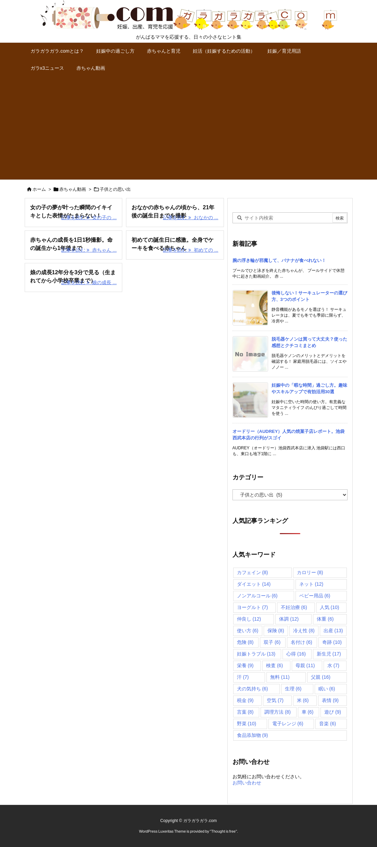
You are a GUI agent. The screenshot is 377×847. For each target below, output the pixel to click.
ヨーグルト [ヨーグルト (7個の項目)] (252, 607)
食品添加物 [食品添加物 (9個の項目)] (252, 735)
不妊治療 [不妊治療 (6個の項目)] (294, 607)
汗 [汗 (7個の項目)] (243, 677)
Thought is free (223, 831)
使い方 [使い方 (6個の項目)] (248, 630)
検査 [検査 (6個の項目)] (274, 665)
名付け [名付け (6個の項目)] (301, 642)
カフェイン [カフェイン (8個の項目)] (252, 572)
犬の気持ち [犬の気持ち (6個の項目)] (252, 688)
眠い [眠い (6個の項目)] (326, 688)
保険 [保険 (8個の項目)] (275, 630)
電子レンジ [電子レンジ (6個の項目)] (287, 723)
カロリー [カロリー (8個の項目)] (310, 572)
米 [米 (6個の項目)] (303, 700)
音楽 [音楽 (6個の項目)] (327, 723)
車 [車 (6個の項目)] (308, 712)
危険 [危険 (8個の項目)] (245, 642)
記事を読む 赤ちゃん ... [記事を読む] (88, 250)
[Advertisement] (188, 128)
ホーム (39, 189)
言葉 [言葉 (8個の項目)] (245, 712)
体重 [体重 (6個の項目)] (325, 619)
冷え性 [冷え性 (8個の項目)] (304, 630)
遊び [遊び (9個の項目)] (332, 712)
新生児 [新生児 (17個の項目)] (329, 654)
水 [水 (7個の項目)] (333, 665)
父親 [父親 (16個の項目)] (320, 677)
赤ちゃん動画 (72, 189)
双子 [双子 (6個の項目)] (272, 642)
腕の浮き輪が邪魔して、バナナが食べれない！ (279, 260)
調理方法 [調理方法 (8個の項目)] (277, 712)
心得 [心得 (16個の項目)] (296, 654)
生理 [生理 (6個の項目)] (293, 688)
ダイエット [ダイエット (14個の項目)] (254, 584)
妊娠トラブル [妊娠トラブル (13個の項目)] (256, 654)
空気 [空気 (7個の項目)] (275, 700)
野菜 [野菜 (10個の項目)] (246, 723)
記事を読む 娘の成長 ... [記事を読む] (88, 282)
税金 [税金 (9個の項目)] (245, 700)
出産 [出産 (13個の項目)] (333, 630)
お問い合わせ (247, 782)
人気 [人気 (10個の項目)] (329, 607)
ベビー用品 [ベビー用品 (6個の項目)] (314, 595)
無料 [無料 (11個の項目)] (280, 677)
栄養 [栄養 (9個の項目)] (245, 665)
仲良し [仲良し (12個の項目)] (249, 619)
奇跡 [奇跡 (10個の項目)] (332, 642)
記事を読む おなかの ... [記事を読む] (190, 217)
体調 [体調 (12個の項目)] (289, 619)
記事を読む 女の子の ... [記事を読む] (88, 217)
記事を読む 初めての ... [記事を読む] (190, 250)
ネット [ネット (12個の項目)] (311, 584)
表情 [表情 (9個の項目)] (330, 700)
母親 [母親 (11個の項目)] (305, 665)
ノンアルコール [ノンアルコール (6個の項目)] (257, 595)
